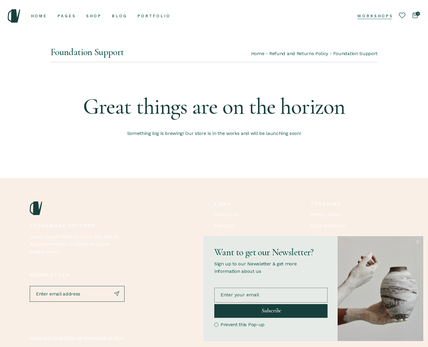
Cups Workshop (328, 225)
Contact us (226, 214)
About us (224, 225)
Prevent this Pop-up (243, 324)
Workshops (375, 16)
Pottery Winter (326, 214)
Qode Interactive (89, 338)
